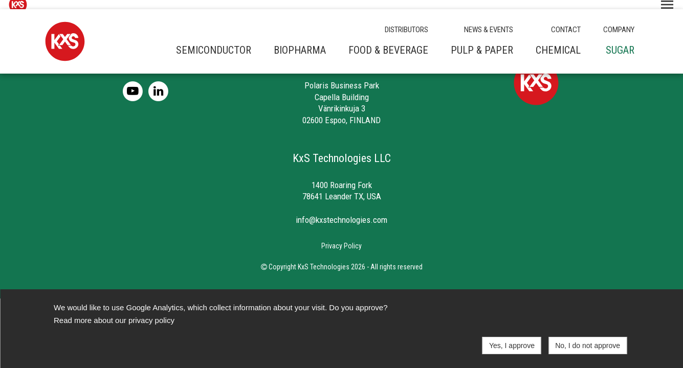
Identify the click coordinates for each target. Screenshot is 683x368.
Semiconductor (213, 41)
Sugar (620, 41)
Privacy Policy (341, 237)
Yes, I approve (512, 345)
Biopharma (300, 41)
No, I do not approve (587, 345)
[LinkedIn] (159, 81)
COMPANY (618, 20)
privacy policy (151, 320)
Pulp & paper (482, 41)
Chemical (558, 41)
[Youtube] (135, 81)
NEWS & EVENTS (488, 20)
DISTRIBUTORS (406, 20)
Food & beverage (388, 41)
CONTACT (566, 20)
